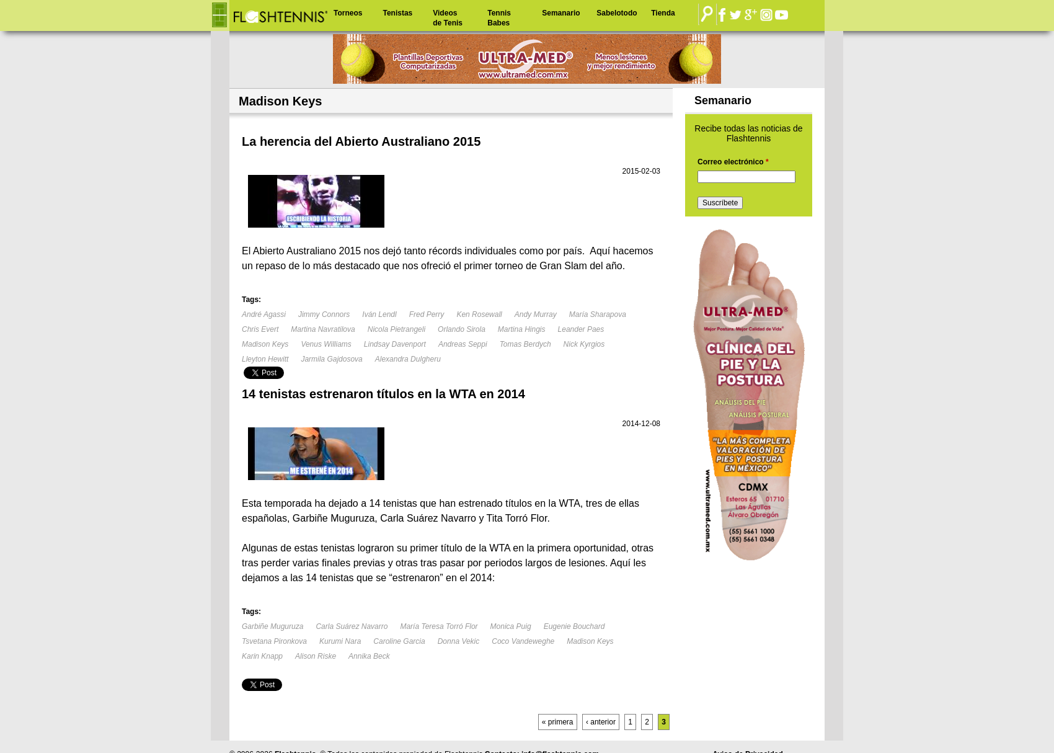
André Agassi (264, 314)
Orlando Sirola (461, 329)
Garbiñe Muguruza (272, 626)
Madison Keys (265, 344)
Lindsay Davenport (395, 344)
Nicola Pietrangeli (396, 329)
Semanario (561, 13)
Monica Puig (510, 626)
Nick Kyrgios (584, 344)
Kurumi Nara (340, 641)
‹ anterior (601, 722)
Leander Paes (581, 329)
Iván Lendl (379, 314)
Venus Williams (326, 344)
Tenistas (397, 13)
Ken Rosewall (479, 314)
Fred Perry (427, 314)
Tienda (663, 13)
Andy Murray (536, 314)
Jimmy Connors (324, 314)
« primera (558, 722)
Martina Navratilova (323, 329)
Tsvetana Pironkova (274, 641)
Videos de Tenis (448, 18)
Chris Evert (260, 329)
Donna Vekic (459, 641)
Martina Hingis (522, 329)
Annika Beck (369, 656)
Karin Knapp (262, 656)
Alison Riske (315, 656)
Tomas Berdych (525, 344)
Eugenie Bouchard (574, 626)
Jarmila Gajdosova (331, 359)
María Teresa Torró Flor (438, 626)
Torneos (348, 13)
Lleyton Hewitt (265, 359)
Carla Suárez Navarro (352, 626)
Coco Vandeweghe (523, 641)
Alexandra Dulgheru (408, 359)
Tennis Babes (499, 18)
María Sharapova (597, 314)
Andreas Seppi (462, 344)
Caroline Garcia (399, 641)
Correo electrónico (733, 162)
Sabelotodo (616, 13)
